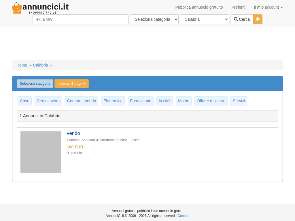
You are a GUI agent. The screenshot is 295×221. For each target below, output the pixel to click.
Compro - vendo (81, 101)
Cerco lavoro (48, 101)
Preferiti (238, 7)
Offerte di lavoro (211, 101)
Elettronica (112, 101)
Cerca (242, 19)
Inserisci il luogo (72, 84)
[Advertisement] (147, 44)
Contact (183, 216)
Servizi (239, 101)
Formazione (140, 101)
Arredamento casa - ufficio (120, 140)
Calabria (42, 65)
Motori (183, 101)
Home (21, 65)
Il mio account (268, 7)
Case (24, 101)
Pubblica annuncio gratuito (199, 7)
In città (165, 101)
